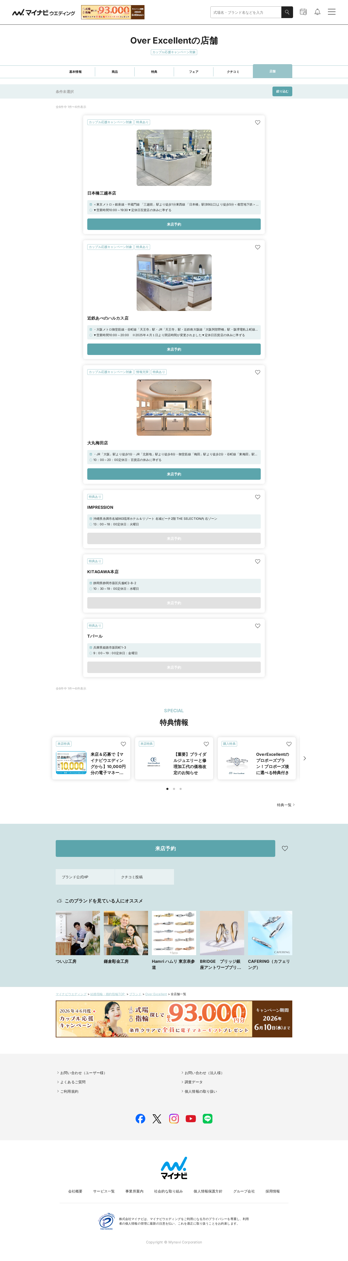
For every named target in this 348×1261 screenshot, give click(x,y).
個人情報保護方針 (208, 1191)
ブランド (135, 994)
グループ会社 (244, 1191)
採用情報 (273, 1191)
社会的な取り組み (168, 1191)
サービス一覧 (104, 1191)
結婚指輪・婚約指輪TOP (107, 994)
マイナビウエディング (71, 994)
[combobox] (246, 12)
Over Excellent (156, 994)
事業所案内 (134, 1191)
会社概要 (75, 1191)
